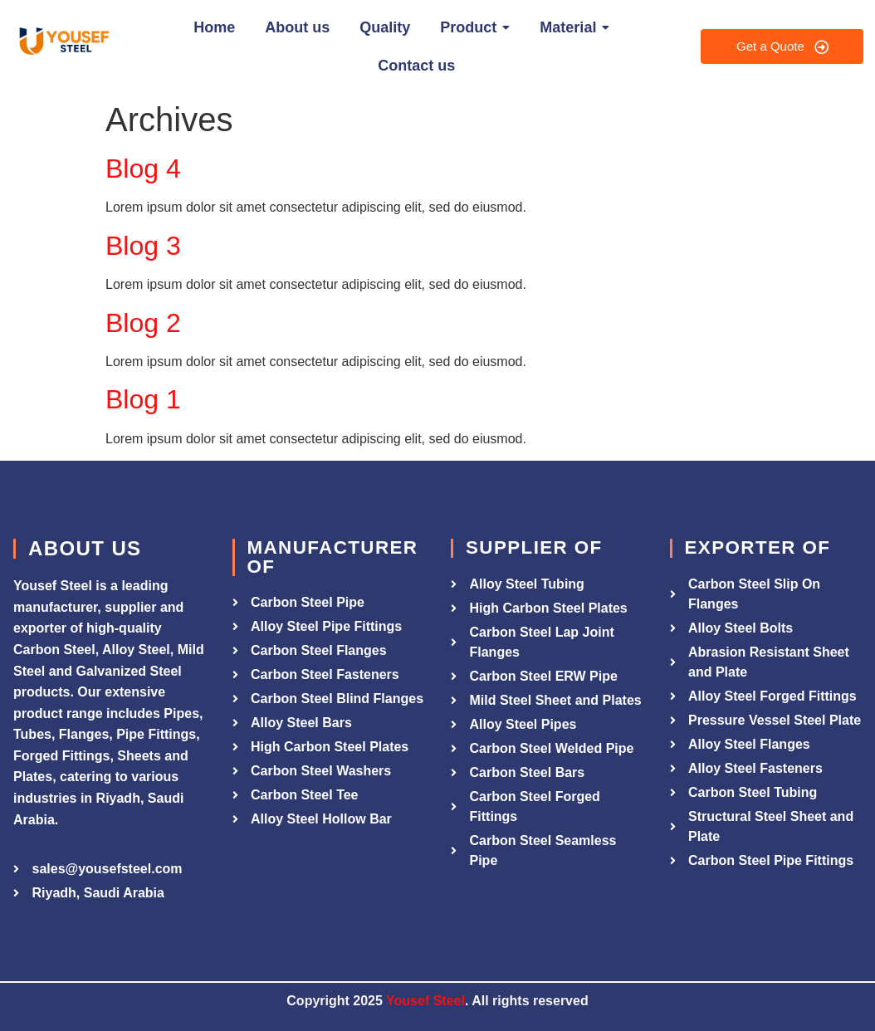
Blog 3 (143, 246)
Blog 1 (143, 399)
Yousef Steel (425, 1001)
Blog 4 (143, 168)
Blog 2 (143, 323)
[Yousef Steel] (62, 43)
